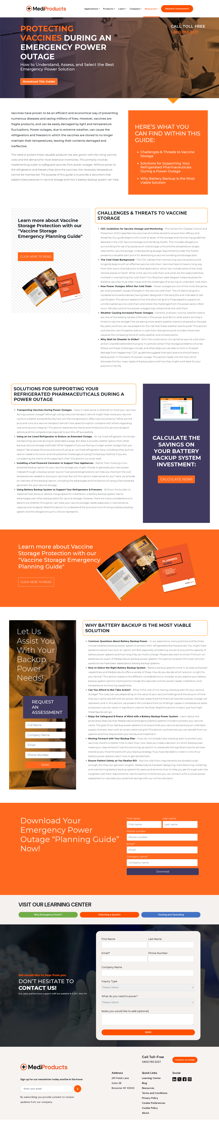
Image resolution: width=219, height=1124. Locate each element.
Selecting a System (109, 914)
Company (135, 8)
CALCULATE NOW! (176, 479)
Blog (144, 1083)
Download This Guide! (39, 81)
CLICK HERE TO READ (35, 256)
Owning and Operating (171, 914)
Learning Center (151, 1078)
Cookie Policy (150, 1108)
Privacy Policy (150, 1098)
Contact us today (185, 1059)
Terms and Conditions (154, 1093)
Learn (121, 8)
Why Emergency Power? (48, 914)
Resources (151, 8)
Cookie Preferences (153, 1103)
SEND (45, 765)
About (145, 1113)
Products (108, 8)
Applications (91, 8)
